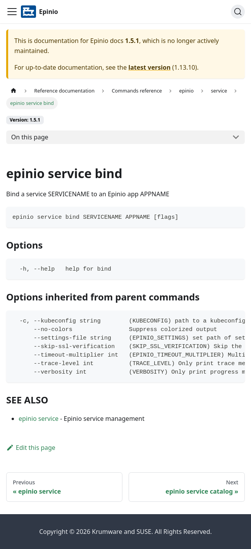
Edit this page (30, 447)
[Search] (238, 12)
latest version (149, 67)
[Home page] (13, 91)
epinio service (38, 418)
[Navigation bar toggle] (12, 11)
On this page (29, 137)
